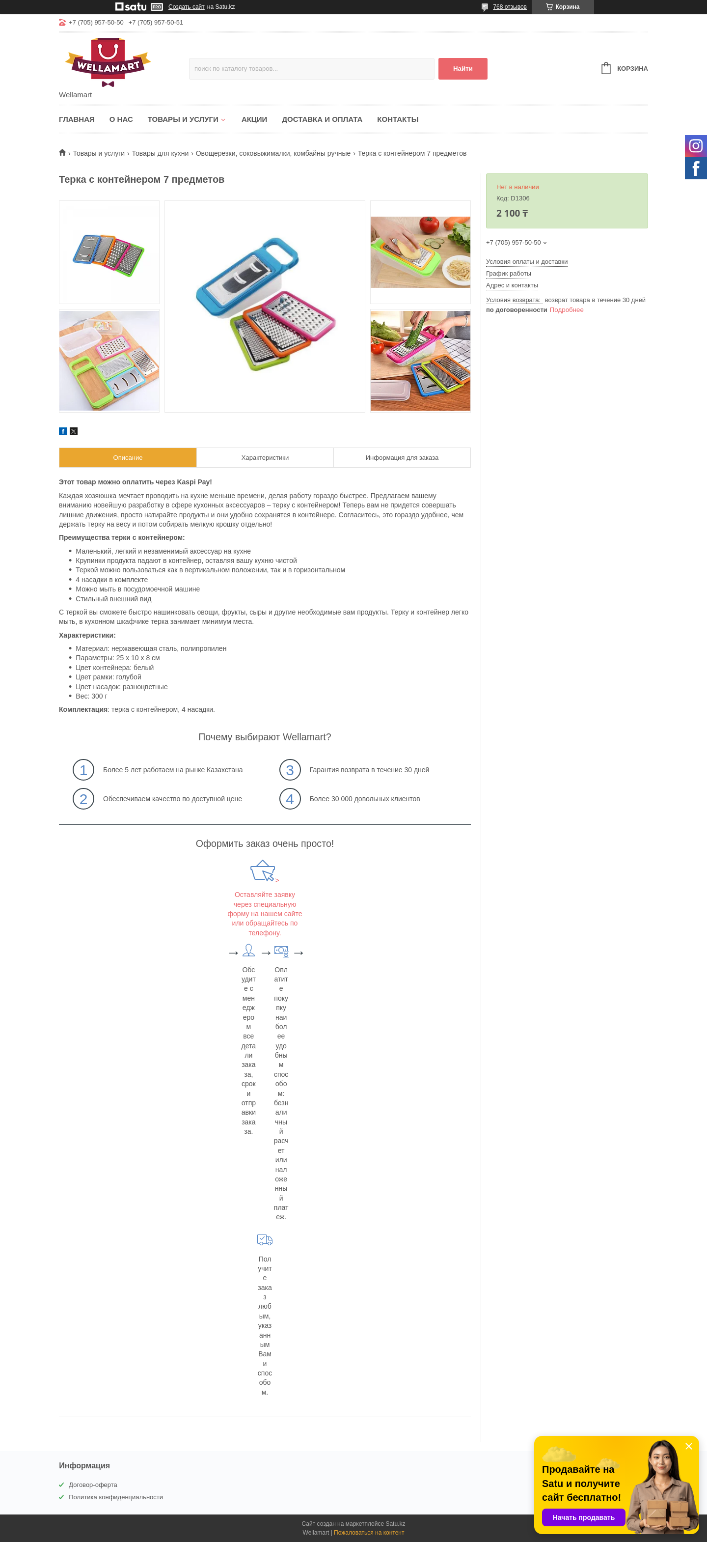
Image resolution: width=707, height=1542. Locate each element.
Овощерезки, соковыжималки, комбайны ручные (273, 153)
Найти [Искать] (463, 68)
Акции (255, 119)
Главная (77, 119)
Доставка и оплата (322, 119)
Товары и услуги (183, 119)
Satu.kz (395, 1523)
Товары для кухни (160, 153)
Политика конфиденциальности (116, 1497)
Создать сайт (186, 6)
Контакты (397, 119)
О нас (121, 119)
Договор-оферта (93, 1484)
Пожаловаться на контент (369, 1532)
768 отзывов (510, 6)
